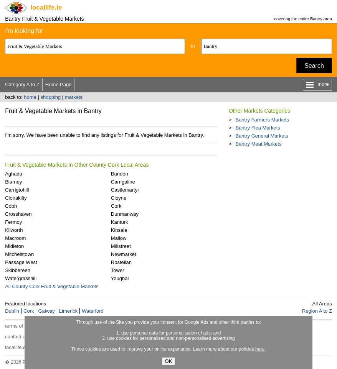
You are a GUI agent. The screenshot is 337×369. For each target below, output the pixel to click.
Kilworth (14, 230)
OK (168, 361)
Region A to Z (317, 311)
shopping (50, 97)
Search (314, 65)
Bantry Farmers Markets (262, 120)
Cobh (11, 206)
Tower (117, 270)
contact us (16, 336)
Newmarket (123, 254)
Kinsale (119, 230)
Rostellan (121, 262)
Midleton (14, 246)
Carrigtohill (17, 190)
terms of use (19, 326)
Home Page (58, 84)
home (30, 97)
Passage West (21, 262)
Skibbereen (17, 270)
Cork (116, 206)
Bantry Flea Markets (257, 128)
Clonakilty (15, 198)
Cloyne (118, 198)
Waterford (93, 311)
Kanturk (119, 222)
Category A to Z (22, 84)
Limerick (68, 311)
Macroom (15, 238)
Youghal (120, 278)
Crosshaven (18, 214)
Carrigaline (123, 182)
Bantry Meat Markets (258, 144)
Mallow (118, 238)
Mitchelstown (19, 254)
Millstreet (121, 246)
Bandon (119, 174)
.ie (46, 7)
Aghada (13, 174)
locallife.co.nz (20, 347)
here (259, 349)
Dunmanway (125, 214)
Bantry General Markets (261, 136)
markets (74, 97)
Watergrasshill (20, 278)
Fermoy (13, 222)
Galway (46, 311)
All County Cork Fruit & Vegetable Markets (52, 286)
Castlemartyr (125, 190)
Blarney (13, 182)
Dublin (12, 311)
